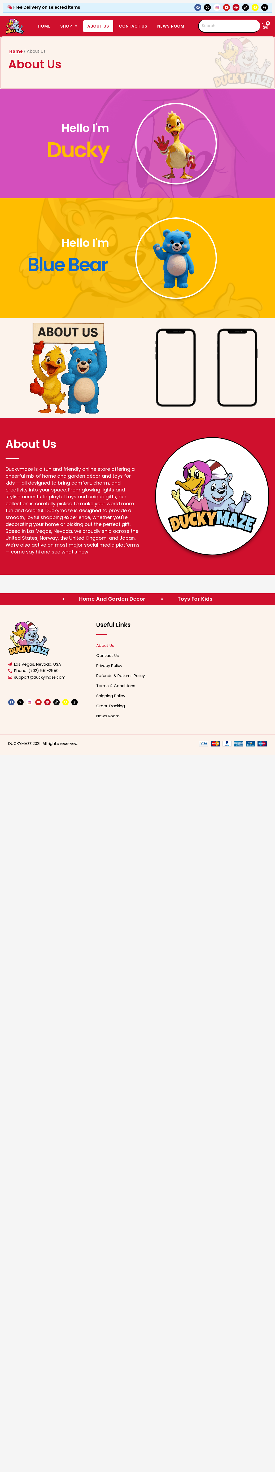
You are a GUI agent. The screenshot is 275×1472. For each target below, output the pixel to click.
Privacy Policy (109, 665)
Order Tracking (110, 706)
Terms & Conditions (115, 685)
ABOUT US (98, 26)
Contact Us (107, 655)
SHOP (68, 26)
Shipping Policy (110, 695)
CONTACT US (133, 26)
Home (44, 26)
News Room (171, 26)
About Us (105, 645)
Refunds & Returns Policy (120, 675)
